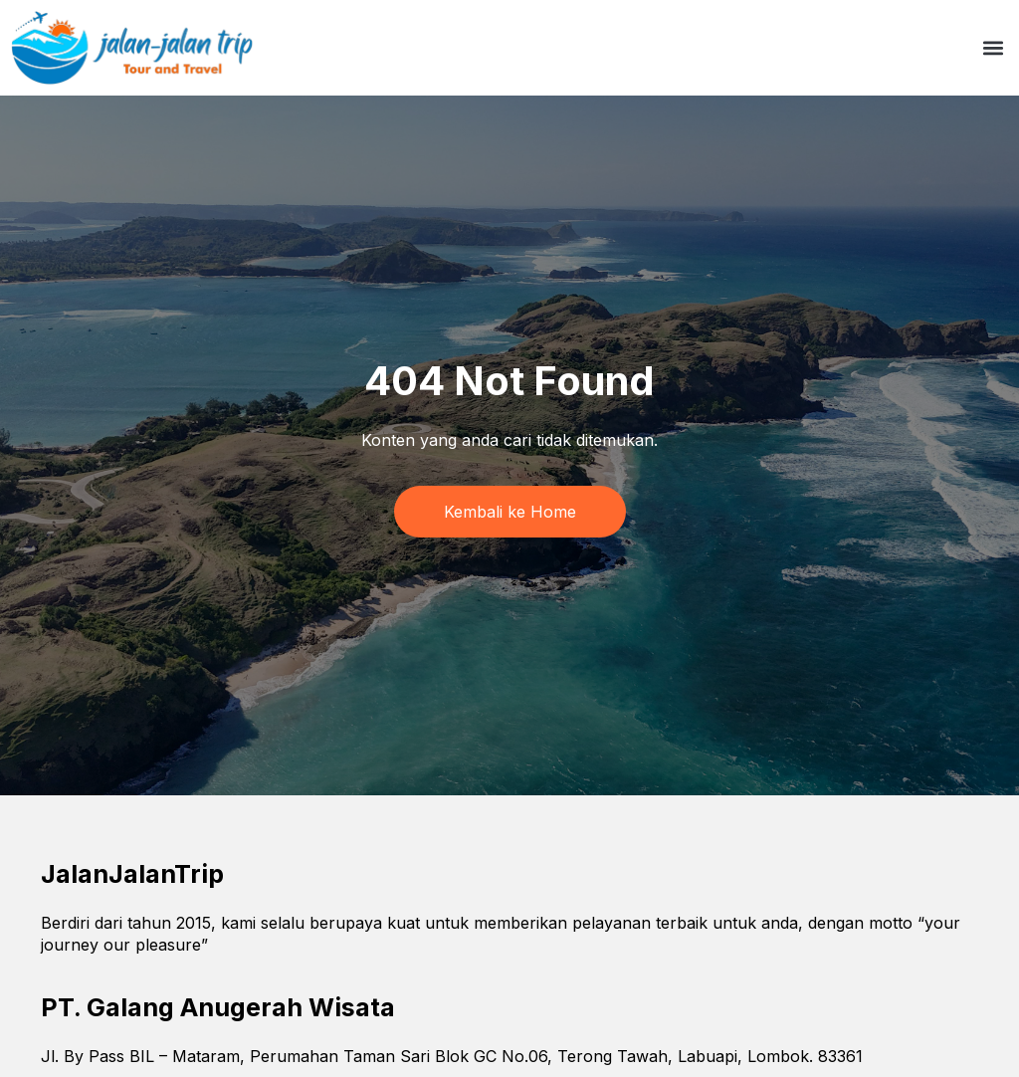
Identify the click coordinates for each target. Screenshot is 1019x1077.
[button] (992, 48)
